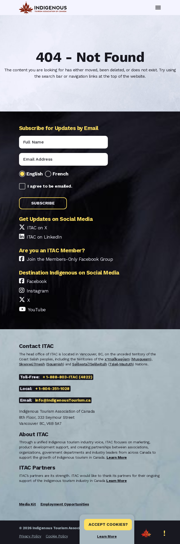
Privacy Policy (30, 536)
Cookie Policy (57, 536)
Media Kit (27, 504)
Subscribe (43, 203)
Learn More (107, 536)
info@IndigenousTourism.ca (63, 400)
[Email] (63, 159)
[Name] (63, 142)
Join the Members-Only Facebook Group (70, 259)
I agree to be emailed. (49, 186)
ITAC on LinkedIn (44, 237)
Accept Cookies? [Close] (108, 524)
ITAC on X (37, 227)
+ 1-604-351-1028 (52, 388)
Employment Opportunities (64, 504)
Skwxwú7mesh (32, 364)
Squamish (55, 364)
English (34, 173)
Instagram (38, 291)
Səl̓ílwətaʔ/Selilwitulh (89, 364)
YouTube (37, 309)
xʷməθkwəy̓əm (117, 359)
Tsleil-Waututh (121, 364)
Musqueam (141, 359)
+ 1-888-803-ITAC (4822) (68, 377)
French (60, 173)
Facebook (37, 281)
